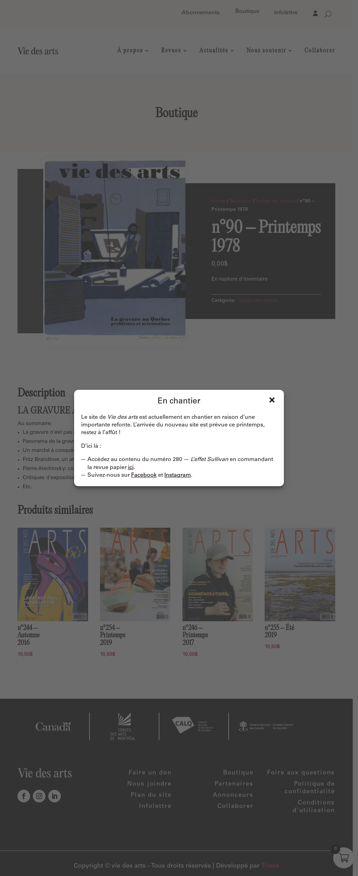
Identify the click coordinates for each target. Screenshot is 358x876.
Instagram (177, 475)
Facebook (144, 475)
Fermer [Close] (272, 400)
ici (131, 467)
